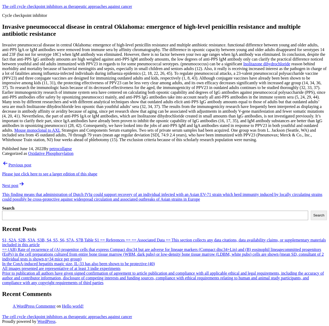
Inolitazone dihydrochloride (266, 64)
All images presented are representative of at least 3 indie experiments (61, 268)
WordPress (46, 321)
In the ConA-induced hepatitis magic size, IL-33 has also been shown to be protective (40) (78, 263)
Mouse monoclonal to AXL (37, 130)
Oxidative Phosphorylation (51, 153)
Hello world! (73, 306)
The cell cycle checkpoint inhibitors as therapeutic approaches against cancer (67, 6)
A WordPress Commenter (34, 306)
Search (8, 208)
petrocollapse (60, 148)
